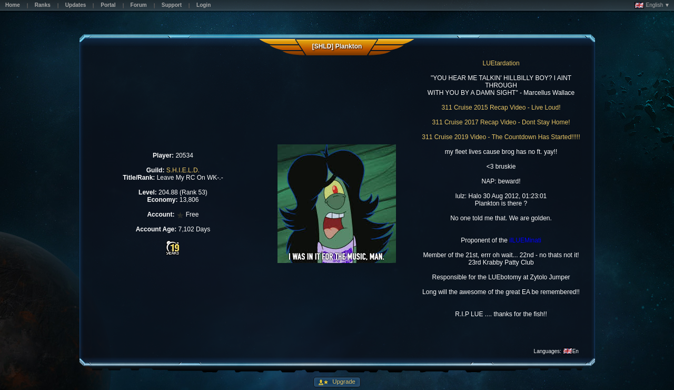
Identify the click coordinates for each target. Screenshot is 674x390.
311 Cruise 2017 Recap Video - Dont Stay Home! (501, 122)
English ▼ (652, 5)
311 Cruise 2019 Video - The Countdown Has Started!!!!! (501, 137)
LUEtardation (501, 63)
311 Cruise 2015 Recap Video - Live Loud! (501, 107)
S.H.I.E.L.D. (183, 170)
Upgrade (343, 381)
